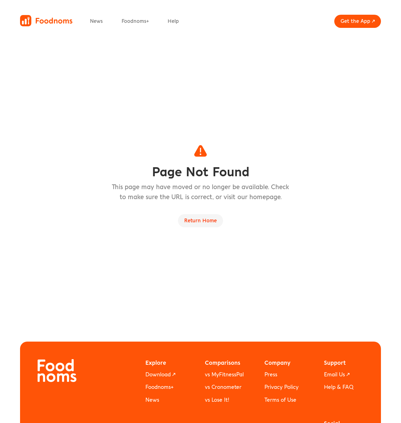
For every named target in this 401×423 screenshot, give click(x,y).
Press (270, 375)
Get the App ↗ (358, 21)
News (96, 21)
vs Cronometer (223, 387)
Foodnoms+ (135, 21)
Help (173, 21)
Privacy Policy (281, 387)
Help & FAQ (338, 387)
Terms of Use (280, 400)
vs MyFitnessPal (224, 375)
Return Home (200, 221)
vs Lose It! (217, 400)
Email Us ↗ (337, 375)
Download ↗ (160, 375)
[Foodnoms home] (46, 20)
